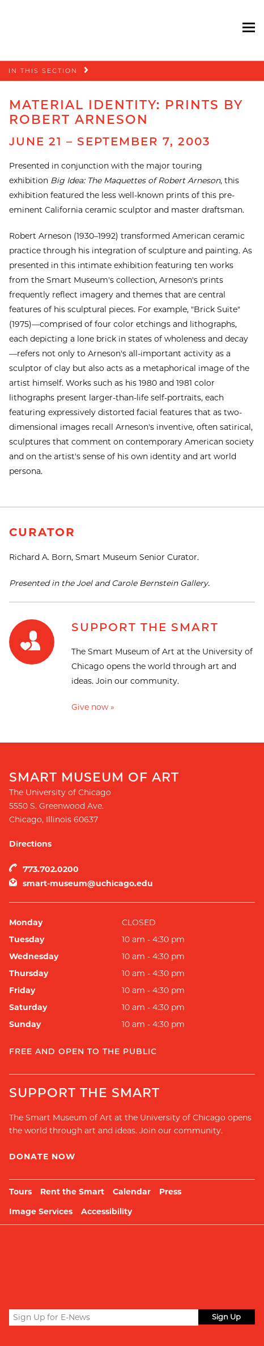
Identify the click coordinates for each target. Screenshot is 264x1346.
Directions (30, 844)
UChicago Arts (118, 1253)
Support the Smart (145, 627)
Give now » (92, 707)
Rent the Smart (72, 1192)
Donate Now (42, 1156)
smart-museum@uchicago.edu (88, 883)
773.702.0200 (51, 869)
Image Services (41, 1211)
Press (170, 1192)
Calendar (132, 1192)
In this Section (43, 71)
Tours (20, 1192)
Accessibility (106, 1211)
